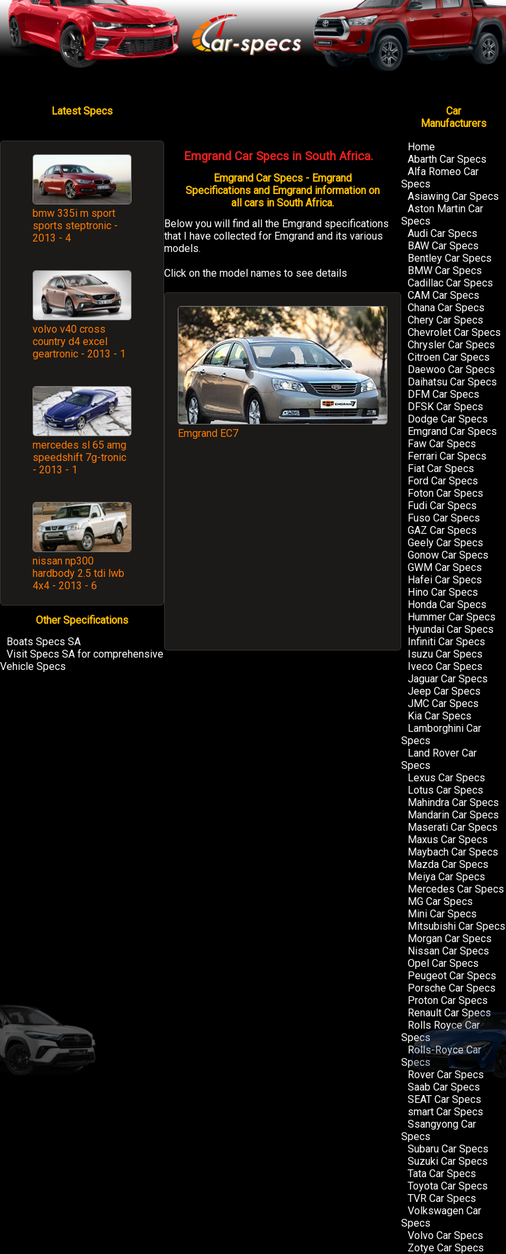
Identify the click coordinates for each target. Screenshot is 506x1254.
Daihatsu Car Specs (452, 382)
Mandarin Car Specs (453, 815)
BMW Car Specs (445, 270)
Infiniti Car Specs (446, 641)
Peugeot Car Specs (452, 975)
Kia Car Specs (439, 716)
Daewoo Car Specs (451, 369)
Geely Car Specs (445, 542)
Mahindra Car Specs (453, 802)
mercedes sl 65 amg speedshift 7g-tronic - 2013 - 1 (79, 457)
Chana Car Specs (446, 307)
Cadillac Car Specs (450, 283)
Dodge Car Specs (448, 419)
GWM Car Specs (445, 567)
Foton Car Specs (445, 493)
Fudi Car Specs (442, 505)
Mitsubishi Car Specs (456, 926)
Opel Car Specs (443, 963)
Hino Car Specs (443, 592)
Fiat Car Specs (441, 468)
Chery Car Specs (445, 320)
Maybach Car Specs (453, 852)
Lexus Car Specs (446, 778)
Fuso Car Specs (444, 518)
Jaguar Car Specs (448, 679)
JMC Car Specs (443, 703)
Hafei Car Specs (445, 580)
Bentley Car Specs (450, 258)
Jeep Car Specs (444, 691)
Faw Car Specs (442, 444)
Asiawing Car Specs (453, 196)
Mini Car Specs (442, 914)
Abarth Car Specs (447, 159)
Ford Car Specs (443, 481)
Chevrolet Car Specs (454, 332)
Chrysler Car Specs (451, 345)
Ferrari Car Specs (447, 456)
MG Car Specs (440, 901)
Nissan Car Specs (448, 951)
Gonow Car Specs (448, 555)
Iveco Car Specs (445, 666)
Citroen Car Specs (449, 357)
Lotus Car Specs (445, 790)
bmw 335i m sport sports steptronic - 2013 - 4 (75, 225)
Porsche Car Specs (452, 988)
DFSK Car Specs (445, 406)
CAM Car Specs (443, 295)
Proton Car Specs (448, 1000)
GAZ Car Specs (442, 530)
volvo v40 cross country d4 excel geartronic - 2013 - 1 (79, 341)
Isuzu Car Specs (445, 654)
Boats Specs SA (44, 641)
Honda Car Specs (447, 604)
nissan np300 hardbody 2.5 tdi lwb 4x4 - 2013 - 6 (78, 573)
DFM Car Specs (443, 394)
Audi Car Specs (442, 233)
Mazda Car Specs (448, 864)
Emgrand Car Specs (452, 431)
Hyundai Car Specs (451, 629)
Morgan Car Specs (450, 938)
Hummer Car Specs (452, 617)
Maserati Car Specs (453, 827)
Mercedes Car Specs (456, 889)
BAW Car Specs (443, 246)
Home (421, 147)
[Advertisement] (282, 551)
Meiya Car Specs (446, 877)
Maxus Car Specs (448, 839)
